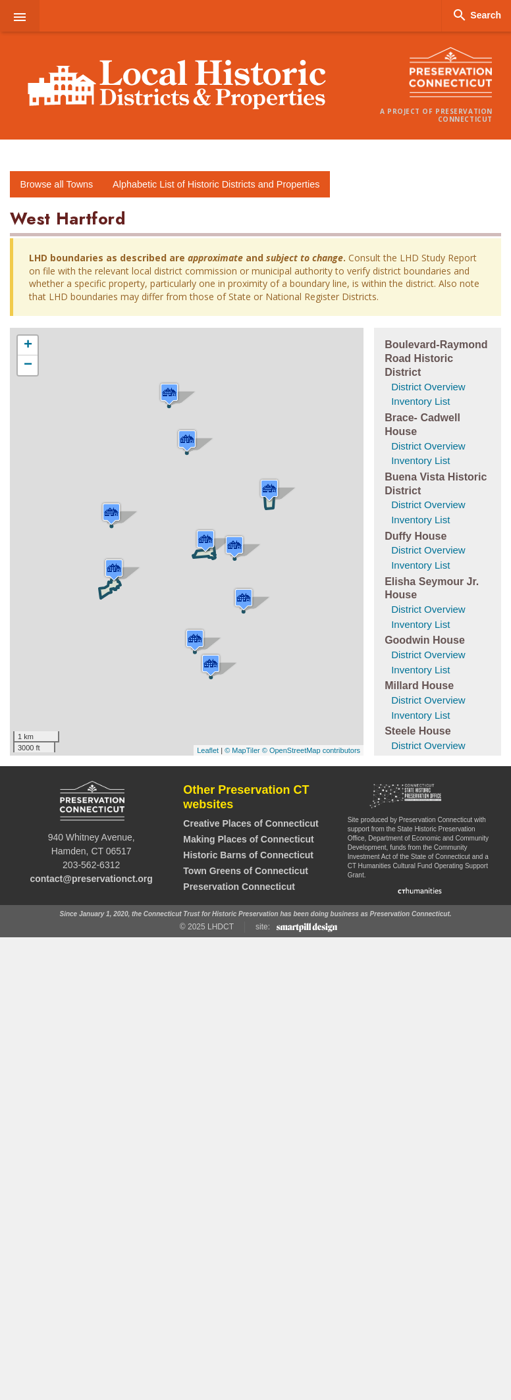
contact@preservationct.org (91, 878)
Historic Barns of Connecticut (248, 855)
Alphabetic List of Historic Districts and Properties (216, 184)
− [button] (28, 365)
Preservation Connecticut (239, 886)
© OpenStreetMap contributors (311, 750)
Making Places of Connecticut (248, 839)
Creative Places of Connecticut (250, 823)
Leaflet (208, 750)
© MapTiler (242, 750)
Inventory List (420, 401)
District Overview (428, 386)
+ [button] (28, 345)
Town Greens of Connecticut (245, 871)
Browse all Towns (56, 184)
